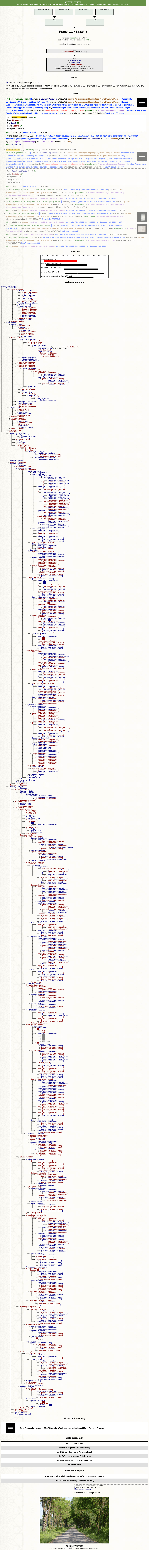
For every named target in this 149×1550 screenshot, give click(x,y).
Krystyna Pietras (38, 986)
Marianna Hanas (27, 335)
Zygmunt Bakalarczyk (39, 838)
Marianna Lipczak (29, 301)
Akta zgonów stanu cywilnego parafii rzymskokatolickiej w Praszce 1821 (81, 214)
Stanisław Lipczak (23, 468)
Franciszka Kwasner (30, 292)
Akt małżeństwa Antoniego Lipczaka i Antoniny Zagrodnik (34, 202)
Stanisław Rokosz (38, 1188)
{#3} (7, 201)
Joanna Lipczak (22, 444)
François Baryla (27, 1386)
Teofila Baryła (26, 1156)
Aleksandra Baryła (28, 1306)
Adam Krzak (15, 407)
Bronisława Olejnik (41, 371)
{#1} (7, 82)
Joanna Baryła (26, 1158)
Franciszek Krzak (8, 286)
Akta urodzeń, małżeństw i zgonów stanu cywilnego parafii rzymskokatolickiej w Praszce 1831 (84, 237)
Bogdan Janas (42, 1027)
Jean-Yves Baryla (37, 1406)
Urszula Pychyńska (44, 988)
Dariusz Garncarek (91, 139)
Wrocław (114, 139)
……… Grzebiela (42, 635)
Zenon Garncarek (42, 398)
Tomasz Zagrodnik (34, 471)
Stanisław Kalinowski (35, 1133)
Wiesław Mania (37, 1203)
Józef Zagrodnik (39, 706)
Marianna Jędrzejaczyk (35, 1268)
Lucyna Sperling (44, 662)
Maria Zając (31, 811)
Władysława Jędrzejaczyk (36, 1215)
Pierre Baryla (31, 1399)
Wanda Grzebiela (39, 615)
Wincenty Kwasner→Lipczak (27, 303)
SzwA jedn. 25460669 (30, 243)
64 (35, 118)
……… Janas (46, 1041)
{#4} (7, 213)
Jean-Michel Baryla (38, 1400)
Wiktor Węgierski (54, 959)
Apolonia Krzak (17, 338)
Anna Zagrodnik (33, 650)
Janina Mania (36, 1212)
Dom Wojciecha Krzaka (19, 153)
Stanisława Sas (31, 448)
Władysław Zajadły (33, 1380)
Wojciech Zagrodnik (35, 704)
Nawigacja (34, 4)
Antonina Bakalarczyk (26, 366)
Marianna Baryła (27, 1408)
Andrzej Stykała (27, 792)
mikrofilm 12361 (30, 133)
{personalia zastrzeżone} (48, 372)
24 (18, 123)
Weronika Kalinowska (70, 347)
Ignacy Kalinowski (33, 983)
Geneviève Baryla (33, 1388)
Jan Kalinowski (32, 1009)
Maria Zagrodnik (39, 535)
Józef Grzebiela (39, 633)
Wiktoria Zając (32, 827)
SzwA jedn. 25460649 (51, 219)
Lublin (68, 142)
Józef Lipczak (21, 788)
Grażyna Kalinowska (38, 1136)
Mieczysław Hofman (39, 936)
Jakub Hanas (26, 330)
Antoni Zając (27, 392)
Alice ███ (44, 1403)
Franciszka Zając (29, 394)
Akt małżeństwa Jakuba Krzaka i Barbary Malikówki (31, 190)
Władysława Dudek (33, 1324)
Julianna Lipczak (29, 309)
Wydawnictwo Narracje (25, 142)
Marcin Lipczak (16, 460)
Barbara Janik (41, 1256)
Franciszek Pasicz (39, 1355)
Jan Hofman (35, 865)
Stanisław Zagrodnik (40, 738)
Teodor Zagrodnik (39, 557)
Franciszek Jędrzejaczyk (36, 1267)
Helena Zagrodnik (39, 753)
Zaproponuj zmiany (83, 1489)
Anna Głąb (35, 397)
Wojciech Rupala (47, 1185)
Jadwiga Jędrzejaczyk (40, 1173)
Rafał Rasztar (47, 854)
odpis (8, 133)
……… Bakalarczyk (38, 850)
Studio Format (47, 142)
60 (22, 121)
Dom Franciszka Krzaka (19, 99)
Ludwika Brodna (23, 424)
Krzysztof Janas (43, 1044)
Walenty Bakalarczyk (30, 360)
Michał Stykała (26, 791)
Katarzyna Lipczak (29, 300)
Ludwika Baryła (47, 354)
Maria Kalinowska (37, 1139)
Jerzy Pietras (37, 1003)
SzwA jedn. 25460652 (69, 231)
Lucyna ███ (34, 1270)
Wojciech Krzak (75, 60)
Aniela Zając (31, 833)
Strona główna (22, 4)
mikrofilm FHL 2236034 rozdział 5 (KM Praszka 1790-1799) (91, 199)
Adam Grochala (48, 964)
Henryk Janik (36, 1253)
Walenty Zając (31, 817)
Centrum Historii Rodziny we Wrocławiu (47, 199)
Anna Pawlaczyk (48, 632)
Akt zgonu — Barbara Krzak (21, 237)
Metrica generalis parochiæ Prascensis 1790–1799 (86, 190)
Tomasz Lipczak (28, 315)
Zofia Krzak (16, 430)
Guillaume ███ (46, 1405)
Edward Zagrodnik (39, 544)
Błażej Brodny (27, 427)
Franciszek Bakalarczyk (27, 401)
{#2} (7, 136)
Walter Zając (36, 830)
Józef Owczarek (36, 1280)
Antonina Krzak (44, 350)
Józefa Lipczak (28, 312)
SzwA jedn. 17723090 (114, 114)
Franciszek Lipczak (30, 295)
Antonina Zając (33, 369)
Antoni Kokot (25, 804)
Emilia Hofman (48, 951)
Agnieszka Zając (32, 814)
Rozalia (16, 126)
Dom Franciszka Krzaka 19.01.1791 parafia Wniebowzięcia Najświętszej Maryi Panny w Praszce (62, 1428)
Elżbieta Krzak (17, 429)
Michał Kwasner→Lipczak (27, 291)
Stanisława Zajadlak (34, 1383)
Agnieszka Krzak (23, 415)
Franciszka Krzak (18, 419)
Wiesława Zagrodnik (45, 548)
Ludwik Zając (36, 832)
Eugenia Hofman (37, 885)
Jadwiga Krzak (17, 289)
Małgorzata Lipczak (30, 313)
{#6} (7, 237)
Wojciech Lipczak (29, 294)
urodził (73, 38)
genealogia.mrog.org (73, 2)
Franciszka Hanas (28, 332)
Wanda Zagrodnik (44, 516)
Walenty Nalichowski (38, 451)
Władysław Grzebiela (39, 1330)
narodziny (30, 150)
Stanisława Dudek (33, 1308)
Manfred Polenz (36, 1385)
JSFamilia (99, 1492)
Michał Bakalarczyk (30, 357)
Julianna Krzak (17, 321)
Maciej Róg (16, 145)
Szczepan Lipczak (24, 319)
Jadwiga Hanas (27, 333)
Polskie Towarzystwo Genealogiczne (38, 234)
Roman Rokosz (36, 1202)
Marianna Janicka (38, 1309)
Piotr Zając (27, 391)
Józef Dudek (31, 1341)
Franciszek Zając (33, 818)
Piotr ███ (47, 620)
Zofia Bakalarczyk (39, 851)
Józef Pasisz (36, 1359)
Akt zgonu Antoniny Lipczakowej (23, 214)
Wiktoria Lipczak (29, 297)
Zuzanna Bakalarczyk (25, 363)
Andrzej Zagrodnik (39, 744)
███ (44, 582)
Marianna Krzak (69, 51)
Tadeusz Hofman (37, 923)
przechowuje (91, 111)
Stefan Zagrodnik (39, 473)
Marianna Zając (32, 812)
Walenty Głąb (32, 395)
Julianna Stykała (34, 342)
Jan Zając (30, 815)
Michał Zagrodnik (55, 479)
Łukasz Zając (27, 388)
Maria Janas (36, 1050)
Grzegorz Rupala (42, 1183)
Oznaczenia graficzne (61, 4)
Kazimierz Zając (29, 368)
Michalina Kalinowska (35, 862)
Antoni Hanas (26, 336)
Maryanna (16, 121)
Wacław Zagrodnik (39, 529)
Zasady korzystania (104, 4)
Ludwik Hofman (37, 970)
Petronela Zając (29, 389)
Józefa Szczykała (34, 344)
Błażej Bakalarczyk (25, 403)
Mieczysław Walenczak (46, 901)
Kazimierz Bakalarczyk (26, 339)
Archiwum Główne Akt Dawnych (112, 111)
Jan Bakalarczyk (38, 861)
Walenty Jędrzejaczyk (35, 1159)
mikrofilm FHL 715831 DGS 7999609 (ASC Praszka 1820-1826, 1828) (94, 222)
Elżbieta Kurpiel (44, 1062)
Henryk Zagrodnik (44, 476)
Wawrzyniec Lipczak (30, 316)
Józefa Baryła (26, 809)
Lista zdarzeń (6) (74, 1437)
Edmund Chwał (37, 767)
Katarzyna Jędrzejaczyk (36, 1214)
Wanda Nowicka (43, 773)
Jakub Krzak (75, 62)
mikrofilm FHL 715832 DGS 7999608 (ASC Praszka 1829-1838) (81, 246)
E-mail (92, 4)
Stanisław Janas (39, 345)
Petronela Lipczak (29, 307)
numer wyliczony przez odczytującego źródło (64, 111)
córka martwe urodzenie (27, 406)
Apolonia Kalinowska (34, 864)
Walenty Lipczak (22, 435)
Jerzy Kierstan (38, 685)
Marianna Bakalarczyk (31, 341)
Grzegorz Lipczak (28, 436)
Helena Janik (36, 1217)
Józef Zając (32, 386)
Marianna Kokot (26, 806)
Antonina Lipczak (75, 64)
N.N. (33, 826)
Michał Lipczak (27, 438)
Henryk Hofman (42, 867)
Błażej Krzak (16, 324)
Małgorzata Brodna (24, 422)
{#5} (7, 225)
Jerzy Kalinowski (38, 1011)
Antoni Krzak (22, 412)
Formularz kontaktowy (79, 4)
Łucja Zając (31, 821)
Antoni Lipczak (45, 351)
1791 (87, 40)
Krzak (80, 31)
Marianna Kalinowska (34, 836)
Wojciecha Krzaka (19, 171)
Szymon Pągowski (49, 99)
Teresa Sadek (37, 670)
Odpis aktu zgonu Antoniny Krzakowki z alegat (29, 226)
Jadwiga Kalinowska (39, 1023)
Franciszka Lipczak (48, 353)
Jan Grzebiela (37, 1336)
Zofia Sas (29, 450)
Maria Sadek (37, 651)
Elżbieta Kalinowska (38, 1135)
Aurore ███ (40, 1402)
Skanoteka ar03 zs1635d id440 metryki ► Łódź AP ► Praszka (80, 234)
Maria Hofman (36, 982)
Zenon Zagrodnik (44, 748)
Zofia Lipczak (21, 783)
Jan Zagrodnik (38, 474)
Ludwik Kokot (25, 803)
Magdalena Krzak (23, 325)
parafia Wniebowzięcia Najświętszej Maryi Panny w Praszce (94, 99)
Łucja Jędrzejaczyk (34, 1186)
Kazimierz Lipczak (18, 433)
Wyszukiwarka (45, 4)
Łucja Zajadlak (32, 1382)
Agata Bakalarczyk (24, 404)
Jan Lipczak (27, 298)
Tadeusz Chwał (38, 774)
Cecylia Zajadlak (33, 1353)
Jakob (13, 123)
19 (21, 126)
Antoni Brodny (22, 421)
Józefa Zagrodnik (34, 577)
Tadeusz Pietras (38, 994)
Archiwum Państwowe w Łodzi (109, 217)
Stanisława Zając (33, 820)
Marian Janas (36, 1026)
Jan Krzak (21, 327)
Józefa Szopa (25, 447)
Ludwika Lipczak (22, 445)
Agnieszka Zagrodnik (35, 765)
